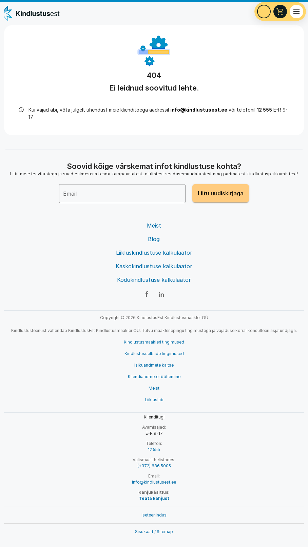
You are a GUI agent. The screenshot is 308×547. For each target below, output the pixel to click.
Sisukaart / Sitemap (154, 531)
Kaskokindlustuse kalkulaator (154, 266)
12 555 (154, 449)
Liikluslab (154, 399)
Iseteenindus (154, 514)
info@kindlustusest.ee (198, 110)
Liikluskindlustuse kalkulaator (154, 252)
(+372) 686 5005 (154, 465)
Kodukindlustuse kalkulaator (154, 279)
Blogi (154, 239)
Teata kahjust (154, 498)
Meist (154, 225)
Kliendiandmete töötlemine (154, 376)
